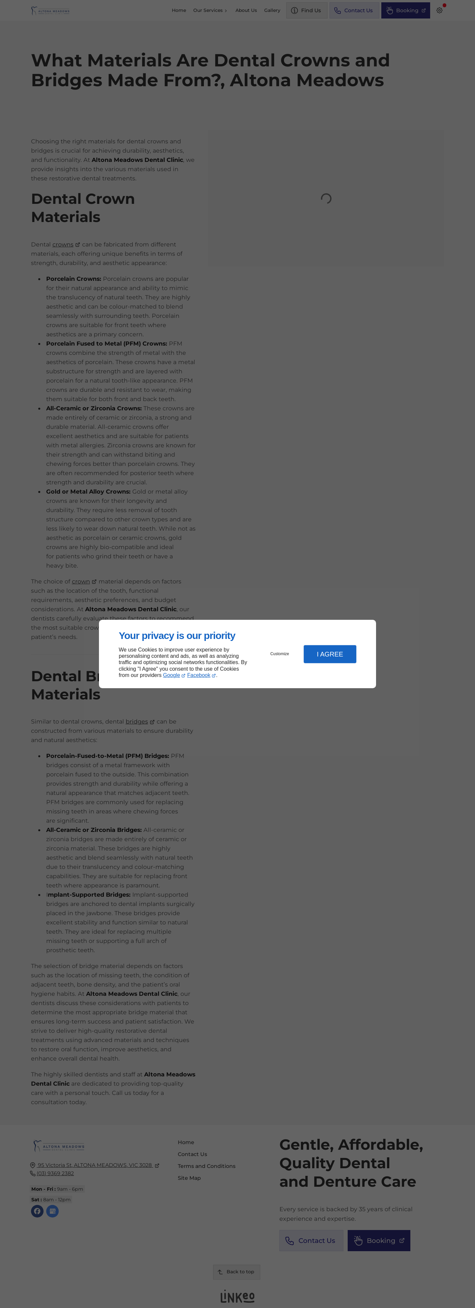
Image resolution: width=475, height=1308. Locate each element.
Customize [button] (279, 654)
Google (171, 675)
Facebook (198, 675)
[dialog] (237, 654)
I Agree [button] (330, 654)
